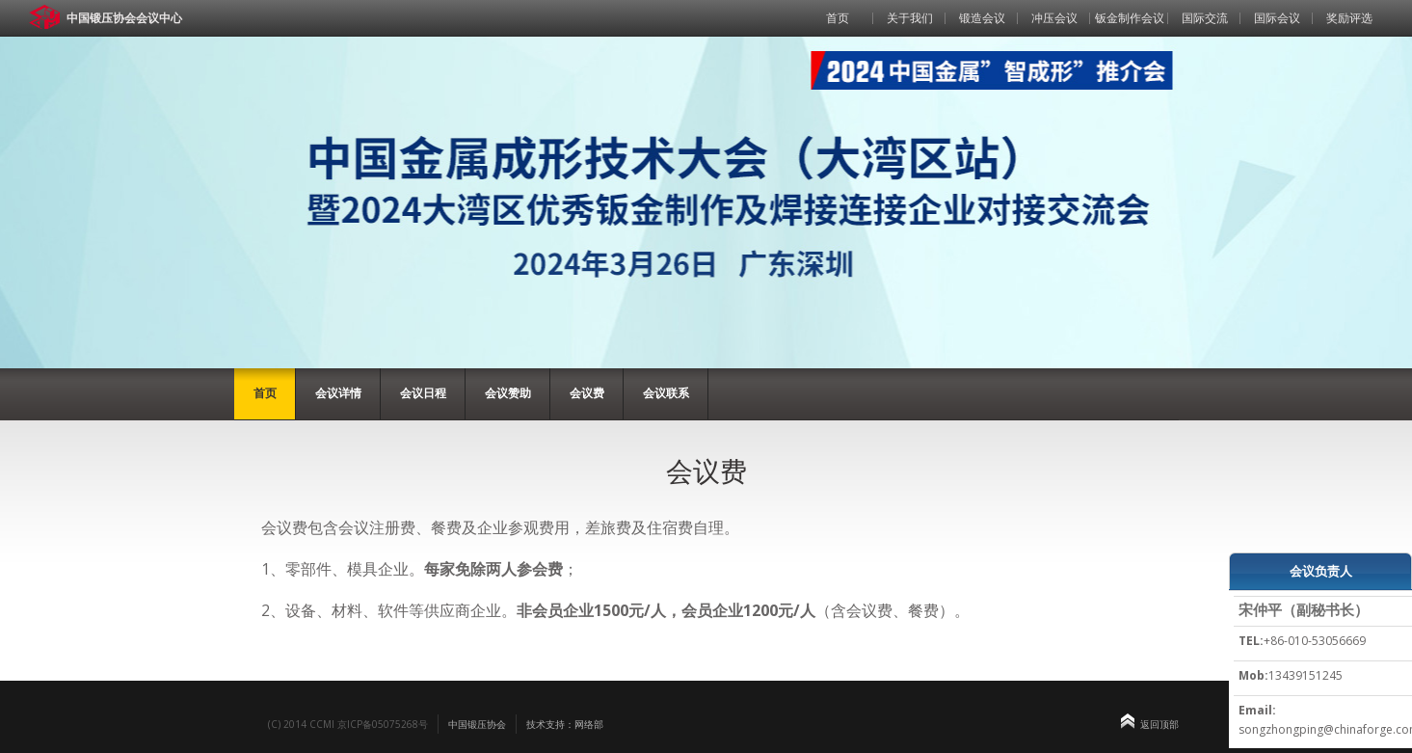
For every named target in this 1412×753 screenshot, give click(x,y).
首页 (837, 18)
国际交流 (1205, 18)
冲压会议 (1054, 18)
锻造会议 (982, 18)
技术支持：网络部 (564, 724)
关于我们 (910, 18)
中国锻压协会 (477, 724)
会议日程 (423, 393)
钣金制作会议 (1129, 18)
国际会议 (1277, 18)
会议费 (587, 393)
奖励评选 (1349, 18)
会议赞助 (508, 393)
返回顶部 (1159, 724)
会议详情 (338, 393)
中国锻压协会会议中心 (124, 18)
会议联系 (666, 393)
